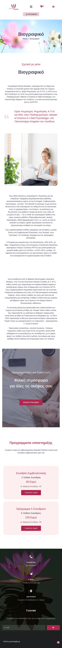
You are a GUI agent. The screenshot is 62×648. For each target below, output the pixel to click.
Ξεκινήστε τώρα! (31, 492)
